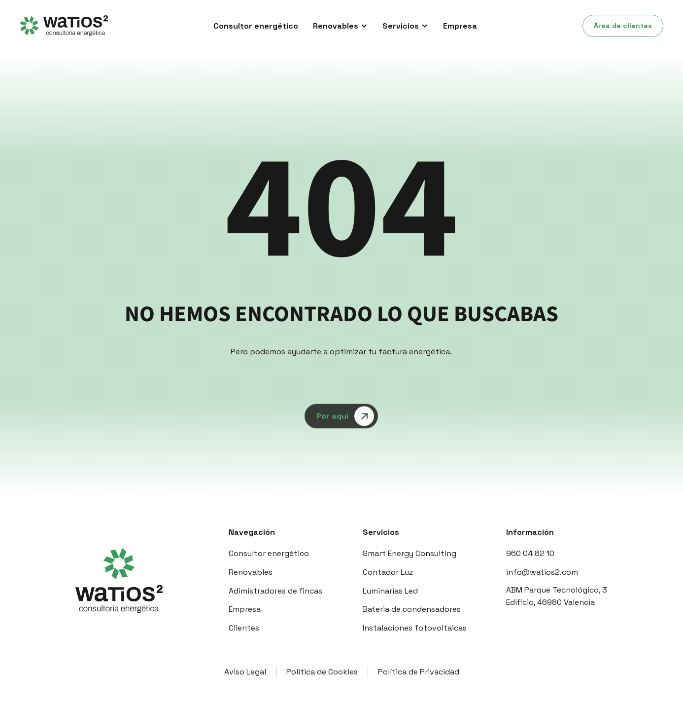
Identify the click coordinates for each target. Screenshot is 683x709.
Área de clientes (623, 25)
